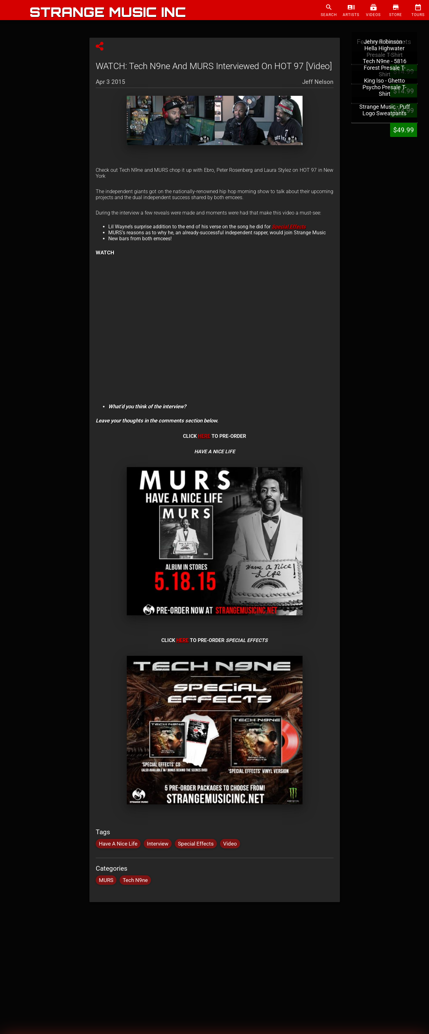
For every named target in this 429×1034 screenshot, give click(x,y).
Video (230, 844)
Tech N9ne (135, 880)
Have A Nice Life (118, 844)
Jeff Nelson (318, 81)
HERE (204, 436)
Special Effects (196, 844)
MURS (106, 880)
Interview (158, 844)
